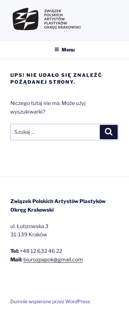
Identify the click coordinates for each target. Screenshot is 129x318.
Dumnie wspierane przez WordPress (50, 301)
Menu (64, 49)
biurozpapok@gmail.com (53, 260)
